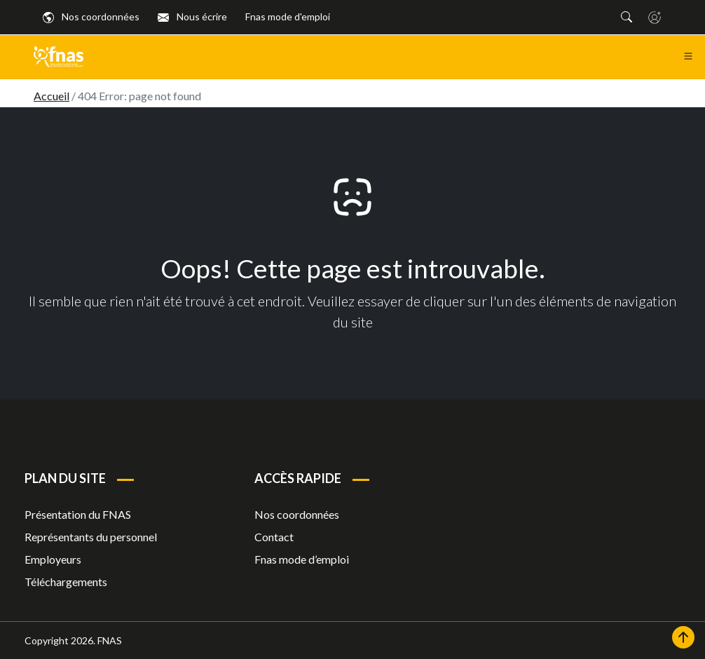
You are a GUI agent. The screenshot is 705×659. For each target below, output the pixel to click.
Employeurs (53, 559)
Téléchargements (66, 581)
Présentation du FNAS (78, 514)
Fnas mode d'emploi (287, 16)
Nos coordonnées (91, 16)
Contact (274, 536)
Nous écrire (192, 16)
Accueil (51, 95)
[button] (626, 16)
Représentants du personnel (91, 536)
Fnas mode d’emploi (301, 559)
